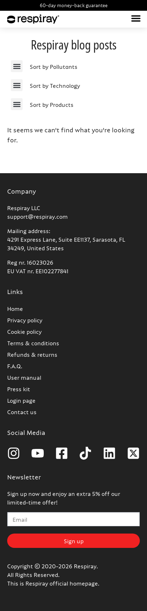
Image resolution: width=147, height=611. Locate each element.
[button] (135, 18)
